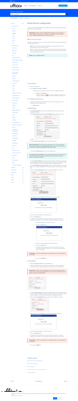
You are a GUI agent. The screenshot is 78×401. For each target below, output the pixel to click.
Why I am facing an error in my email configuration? (37, 369)
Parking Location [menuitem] (15, 150)
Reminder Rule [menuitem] (15, 45)
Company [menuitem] (14, 33)
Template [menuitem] (14, 140)
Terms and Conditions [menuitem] (16, 165)
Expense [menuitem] (14, 52)
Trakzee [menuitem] (12, 23)
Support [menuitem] (13, 117)
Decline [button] (60, 398)
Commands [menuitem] (14, 135)
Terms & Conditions (14, 395)
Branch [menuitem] (13, 35)
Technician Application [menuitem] (17, 124)
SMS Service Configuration (32, 363)
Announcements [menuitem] (15, 69)
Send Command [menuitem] (15, 67)
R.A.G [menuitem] (13, 148)
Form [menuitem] (13, 162)
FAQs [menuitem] (13, 115)
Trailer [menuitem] (13, 88)
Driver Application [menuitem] (16, 122)
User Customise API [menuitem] (16, 152)
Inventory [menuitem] (14, 119)
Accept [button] (55, 398)
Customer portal (64, 1)
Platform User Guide (16, 11)
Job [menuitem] (13, 55)
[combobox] (37, 14)
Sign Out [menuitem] (65, 381)
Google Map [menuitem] (14, 143)
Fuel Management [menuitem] (16, 95)
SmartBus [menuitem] (13, 167)
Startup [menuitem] (12, 177)
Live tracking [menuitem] (15, 100)
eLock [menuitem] (13, 90)
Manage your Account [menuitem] (16, 93)
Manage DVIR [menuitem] (15, 133)
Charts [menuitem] (13, 107)
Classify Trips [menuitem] (15, 65)
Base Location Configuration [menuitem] (15, 73)
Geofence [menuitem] (14, 78)
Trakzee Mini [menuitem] (13, 172)
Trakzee (21, 18)
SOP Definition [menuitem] (15, 138)
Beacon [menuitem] (13, 127)
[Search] (66, 14)
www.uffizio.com (63, 5)
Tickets (25, 5)
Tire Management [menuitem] (16, 80)
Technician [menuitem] (14, 83)
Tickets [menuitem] (12, 381)
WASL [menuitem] (13, 157)
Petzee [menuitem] (12, 174)
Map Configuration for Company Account (35, 360)
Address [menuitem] (14, 76)
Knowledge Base (32, 5)
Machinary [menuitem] (14, 145)
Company (27, 18)
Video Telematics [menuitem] (15, 98)
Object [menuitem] (13, 38)
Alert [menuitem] (13, 43)
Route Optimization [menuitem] (16, 57)
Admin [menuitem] (13, 28)
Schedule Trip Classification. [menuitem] (15, 130)
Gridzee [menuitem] (12, 179)
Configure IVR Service (31, 372)
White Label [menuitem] (14, 112)
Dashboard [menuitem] (14, 102)
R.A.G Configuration (31, 366)
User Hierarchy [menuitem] (15, 26)
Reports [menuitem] (13, 105)
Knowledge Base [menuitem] (38, 381)
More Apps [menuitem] (14, 155)
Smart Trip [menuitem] (14, 50)
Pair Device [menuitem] (14, 48)
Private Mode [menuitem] (15, 160)
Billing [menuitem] (13, 85)
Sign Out (40, 5)
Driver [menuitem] (13, 40)
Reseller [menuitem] (14, 30)
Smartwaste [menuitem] (13, 169)
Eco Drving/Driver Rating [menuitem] (17, 60)
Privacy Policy (20, 395)
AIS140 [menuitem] (12, 182)
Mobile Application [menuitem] (16, 110)
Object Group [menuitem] (15, 62)
